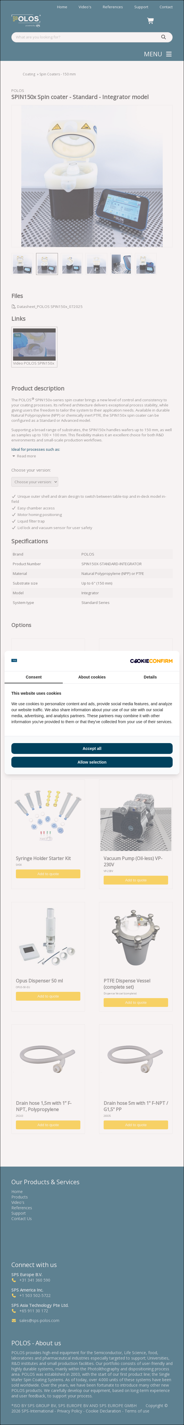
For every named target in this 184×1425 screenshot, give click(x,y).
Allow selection (92, 762)
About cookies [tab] (92, 677)
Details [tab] (150, 677)
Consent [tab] (34, 677)
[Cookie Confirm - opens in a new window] (151, 661)
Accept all (92, 748)
